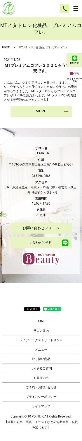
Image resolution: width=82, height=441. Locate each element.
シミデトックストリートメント (41, 340)
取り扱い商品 (41, 359)
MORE (41, 111)
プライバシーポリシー (41, 396)
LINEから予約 (41, 243)
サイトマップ (41, 406)
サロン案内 (41, 330)
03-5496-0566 (40, 176)
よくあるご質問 (41, 368)
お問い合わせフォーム (41, 228)
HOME (6, 47)
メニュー (41, 349)
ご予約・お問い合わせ (41, 387)
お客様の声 (41, 378)
